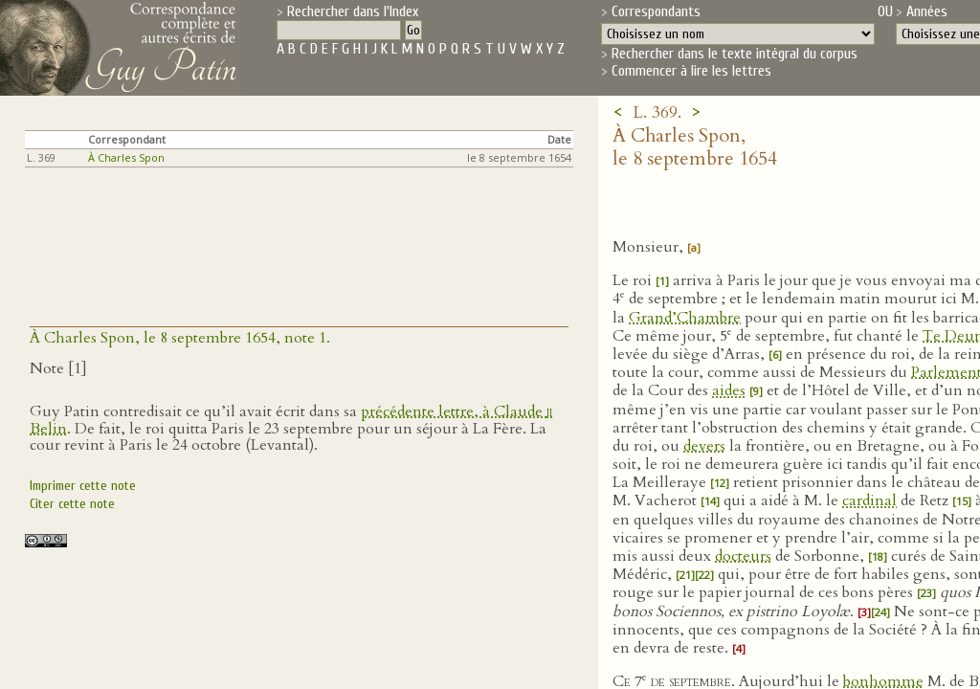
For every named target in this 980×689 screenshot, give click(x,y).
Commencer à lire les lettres (691, 70)
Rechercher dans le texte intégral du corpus (735, 53)
